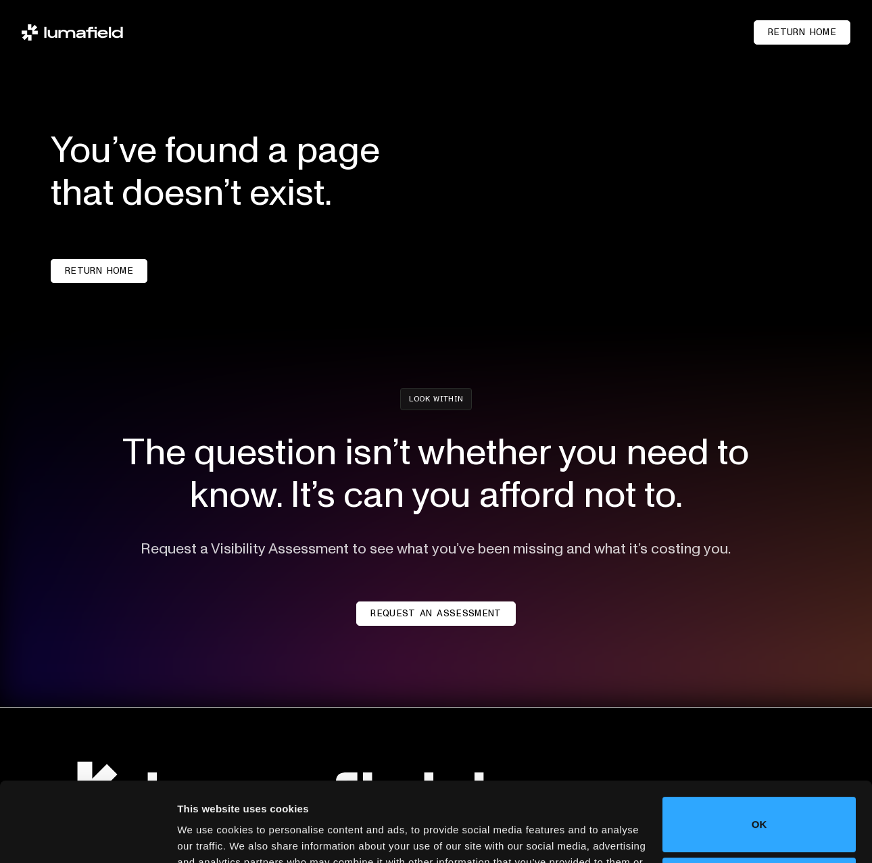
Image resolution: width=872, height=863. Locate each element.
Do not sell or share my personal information (759, 805)
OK (759, 745)
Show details (208, 836)
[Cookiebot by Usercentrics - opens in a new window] (87, 837)
